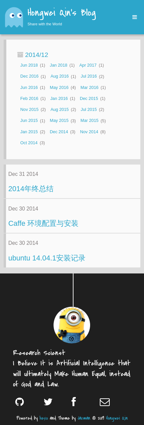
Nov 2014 (89, 131)
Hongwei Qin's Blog (62, 13)
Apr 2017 (88, 65)
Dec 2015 (89, 98)
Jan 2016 (59, 98)
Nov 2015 (29, 109)
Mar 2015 (89, 120)
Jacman (83, 418)
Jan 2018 (59, 65)
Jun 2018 (29, 65)
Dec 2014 (59, 131)
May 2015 (59, 120)
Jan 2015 (29, 131)
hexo (44, 418)
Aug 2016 (60, 76)
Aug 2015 (60, 109)
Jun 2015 (29, 120)
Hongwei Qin (117, 418)
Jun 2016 (29, 87)
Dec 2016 (29, 76)
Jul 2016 (89, 76)
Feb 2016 (29, 98)
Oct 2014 (29, 142)
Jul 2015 (89, 109)
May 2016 (59, 87)
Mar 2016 (89, 87)
